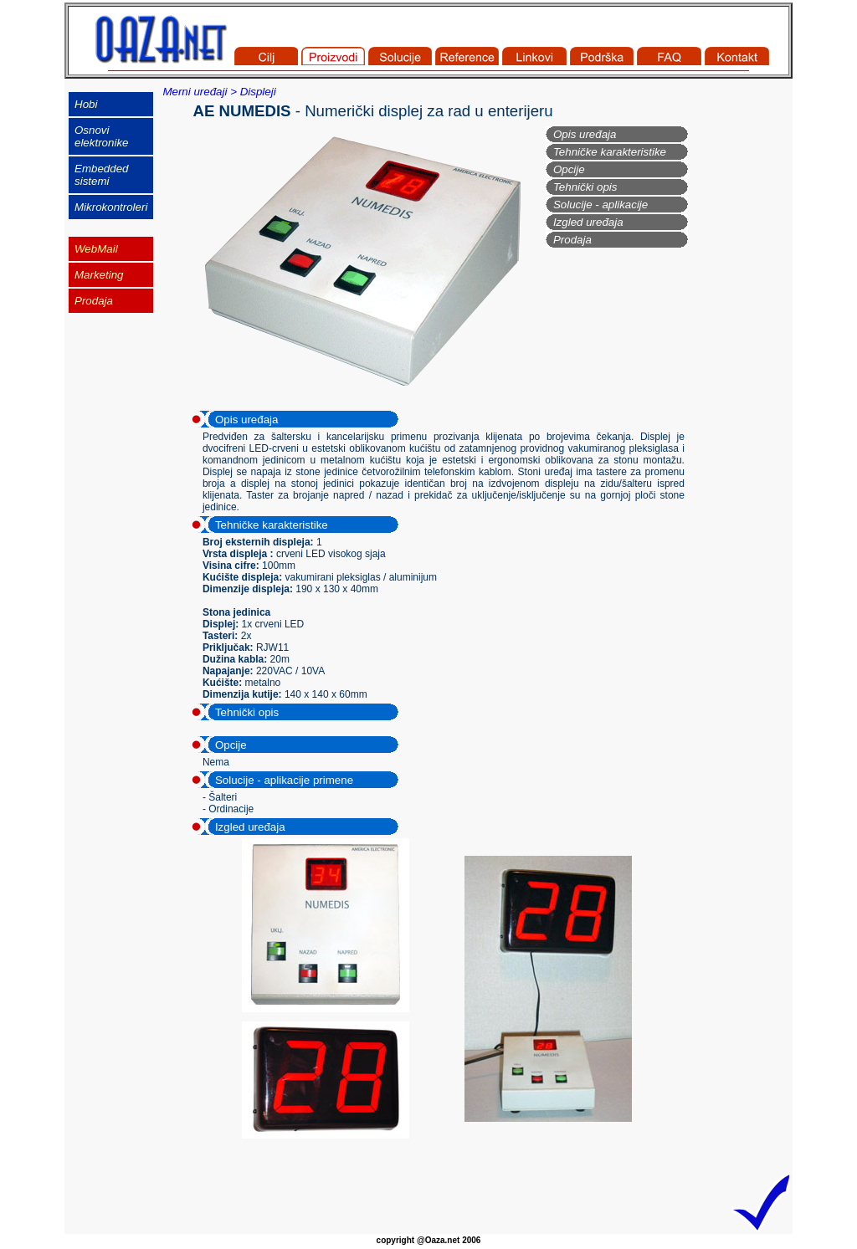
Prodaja (572, 239)
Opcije (569, 169)
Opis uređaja (585, 134)
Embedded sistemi (101, 174)
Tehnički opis (585, 187)
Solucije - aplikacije (600, 204)
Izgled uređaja (588, 222)
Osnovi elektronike (101, 136)
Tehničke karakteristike (609, 152)
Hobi (85, 104)
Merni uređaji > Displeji (218, 91)
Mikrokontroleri (110, 207)
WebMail (96, 249)
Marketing (99, 275)
